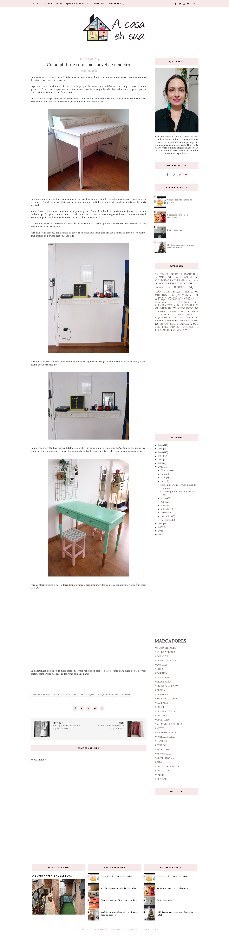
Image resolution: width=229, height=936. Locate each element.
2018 (160, 459)
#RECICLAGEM (164, 320)
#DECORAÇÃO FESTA (178, 291)
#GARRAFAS (160, 302)
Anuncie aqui (117, 3)
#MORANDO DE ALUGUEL (169, 724)
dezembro (166, 520)
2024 (161, 534)
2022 (161, 527)
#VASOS (164, 330)
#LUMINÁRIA (163, 308)
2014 (160, 445)
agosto (164, 505)
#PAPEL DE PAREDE (165, 732)
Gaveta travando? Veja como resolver (119, 900)
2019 (160, 463)
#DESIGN (161, 295)
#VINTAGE (178, 330)
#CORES (58, 695)
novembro (166, 516)
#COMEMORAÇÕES (167, 280)
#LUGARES (188, 305)
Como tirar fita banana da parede (117, 876)
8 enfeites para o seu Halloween (172, 888)
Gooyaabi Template (144, 930)
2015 (160, 448)
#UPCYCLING (189, 326)
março (164, 474)
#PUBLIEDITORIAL (186, 315)
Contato (98, 3)
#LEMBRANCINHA (165, 305)
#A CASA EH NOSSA (166, 274)
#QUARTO (186, 317)
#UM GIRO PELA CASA (167, 766)
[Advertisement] (176, 383)
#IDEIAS (184, 302)
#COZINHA (71, 695)
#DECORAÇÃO (87, 695)
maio (163, 481)
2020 (161, 466)
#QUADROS (162, 317)
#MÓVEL (126, 695)
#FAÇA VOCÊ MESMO (108, 695)
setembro (166, 509)
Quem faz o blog (77, 3)
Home (36, 3)
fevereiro (166, 470)
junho (164, 498)
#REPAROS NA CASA (169, 324)
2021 (160, 523)
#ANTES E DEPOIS (88, 59)
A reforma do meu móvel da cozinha (118, 888)
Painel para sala (174, 230)
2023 (161, 530)
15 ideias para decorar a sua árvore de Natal (180, 246)
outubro (165, 512)
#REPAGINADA (189, 320)
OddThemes (97, 930)
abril (163, 477)
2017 (160, 456)
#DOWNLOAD (184, 295)
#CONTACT (192, 280)
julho (163, 501)
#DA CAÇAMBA (163, 677)
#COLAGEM (184, 277)
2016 (160, 452)
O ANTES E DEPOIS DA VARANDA (52, 876)
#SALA (184, 323)
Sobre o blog (53, 3)
